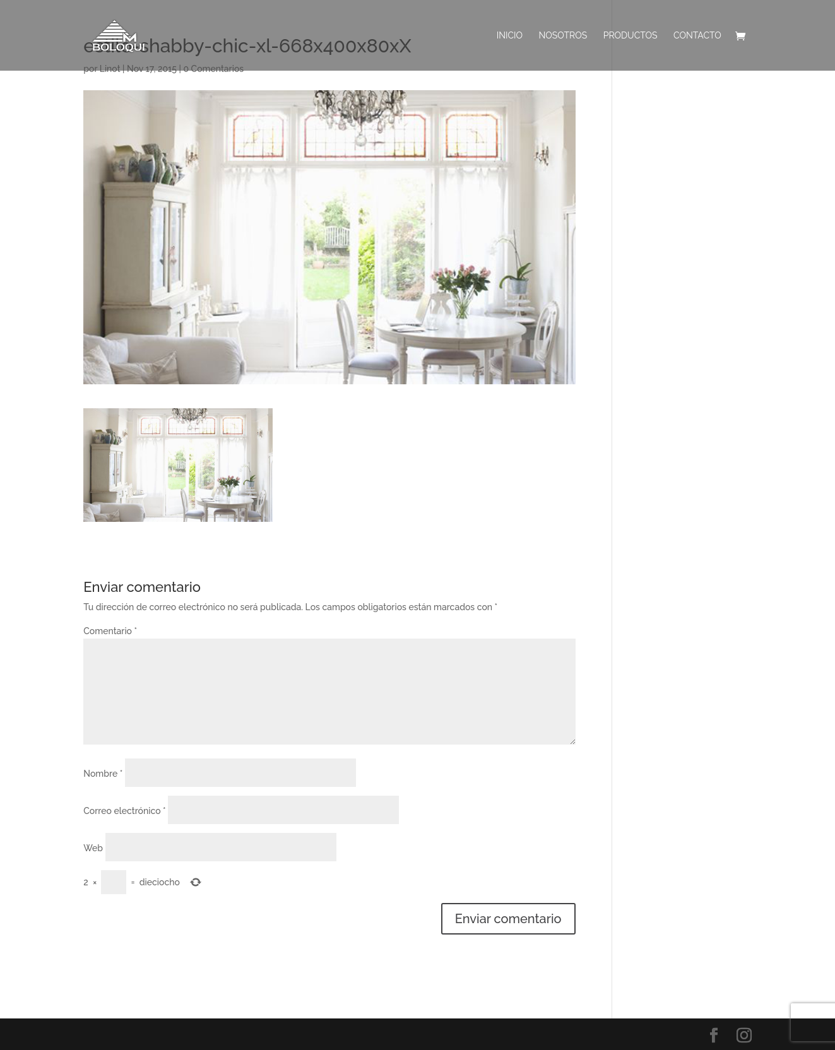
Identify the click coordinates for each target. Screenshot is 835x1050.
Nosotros (563, 35)
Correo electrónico (124, 811)
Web (93, 848)
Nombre (102, 774)
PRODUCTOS (630, 35)
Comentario (110, 631)
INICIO (510, 35)
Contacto (697, 35)
